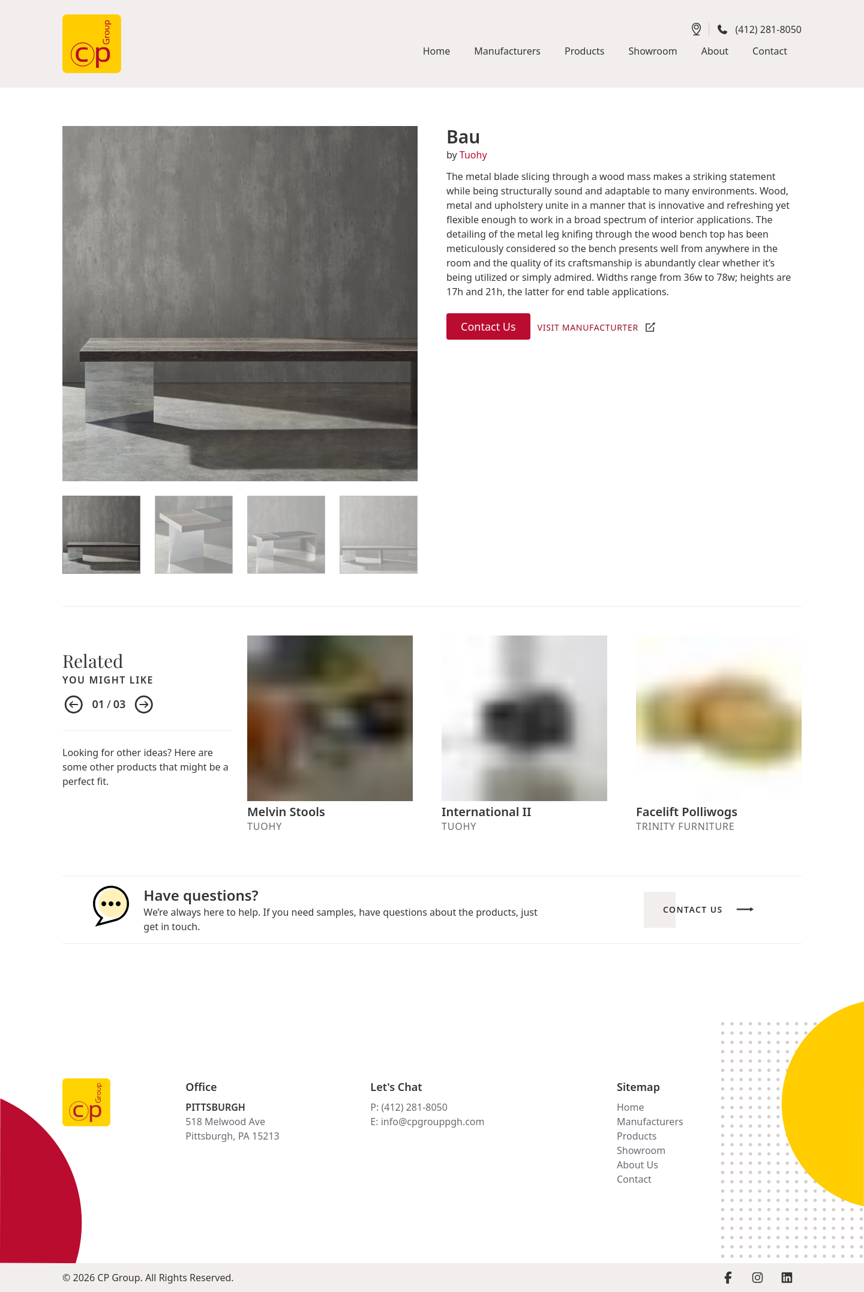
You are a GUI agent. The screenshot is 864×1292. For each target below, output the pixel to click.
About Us (637, 1164)
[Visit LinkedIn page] (787, 1277)
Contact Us (488, 326)
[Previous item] (73, 705)
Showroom (641, 1150)
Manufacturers (650, 1121)
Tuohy (473, 154)
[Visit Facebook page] (728, 1277)
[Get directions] (696, 29)
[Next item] (144, 705)
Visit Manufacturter (588, 327)
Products (637, 1136)
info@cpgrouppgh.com (433, 1121)
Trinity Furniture (685, 826)
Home (630, 1107)
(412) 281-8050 (769, 29)
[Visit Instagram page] (757, 1277)
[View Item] (101, 535)
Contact (634, 1179)
